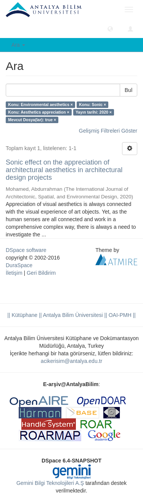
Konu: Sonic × (92, 104)
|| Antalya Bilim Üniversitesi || (72, 315)
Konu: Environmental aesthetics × (40, 104)
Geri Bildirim (41, 273)
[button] (110, 28)
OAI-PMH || (121, 315)
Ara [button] (18, 45)
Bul (128, 90)
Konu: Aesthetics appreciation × (38, 112)
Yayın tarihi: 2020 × (94, 112)
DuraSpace (19, 265)
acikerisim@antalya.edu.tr (71, 361)
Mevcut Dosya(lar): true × (32, 119)
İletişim (14, 273)
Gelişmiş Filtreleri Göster (108, 131)
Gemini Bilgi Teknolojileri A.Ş (50, 483)
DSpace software (26, 250)
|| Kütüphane (22, 315)
